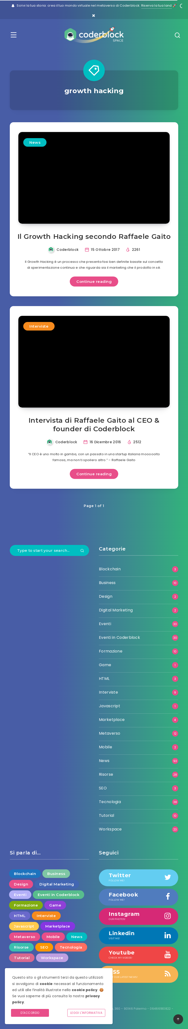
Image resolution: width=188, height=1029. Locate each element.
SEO (103, 788)
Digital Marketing (116, 610)
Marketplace (112, 719)
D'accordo (30, 1013)
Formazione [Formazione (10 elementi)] (26, 905)
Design (105, 596)
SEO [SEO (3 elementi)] (44, 947)
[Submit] (82, 551)
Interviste (38, 326)
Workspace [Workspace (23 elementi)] (52, 957)
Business (107, 583)
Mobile (105, 747)
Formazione (110, 651)
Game (105, 665)
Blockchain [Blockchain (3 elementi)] (25, 873)
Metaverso (109, 733)
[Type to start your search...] (49, 550)
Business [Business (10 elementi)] (56, 873)
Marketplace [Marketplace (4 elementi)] (57, 926)
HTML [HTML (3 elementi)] (19, 915)
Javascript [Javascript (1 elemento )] (24, 926)
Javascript (109, 706)
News (34, 142)
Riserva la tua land (156, 5)
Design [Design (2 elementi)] (21, 884)
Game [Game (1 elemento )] (55, 905)
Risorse (106, 774)
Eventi (105, 624)
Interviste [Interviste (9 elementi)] (46, 915)
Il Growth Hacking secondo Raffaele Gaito (94, 236)
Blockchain (110, 569)
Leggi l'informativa (86, 1013)
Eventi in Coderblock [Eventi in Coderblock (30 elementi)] (58, 894)
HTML (104, 678)
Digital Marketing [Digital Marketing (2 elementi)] (56, 884)
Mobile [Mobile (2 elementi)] (53, 936)
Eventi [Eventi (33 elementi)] (20, 894)
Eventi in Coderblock (119, 637)
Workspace (110, 829)
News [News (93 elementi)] (76, 936)
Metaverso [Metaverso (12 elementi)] (24, 936)
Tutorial (106, 815)
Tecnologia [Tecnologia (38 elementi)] (71, 947)
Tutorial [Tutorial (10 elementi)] (22, 957)
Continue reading (94, 281)
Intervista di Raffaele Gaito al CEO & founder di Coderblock (94, 424)
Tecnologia (110, 802)
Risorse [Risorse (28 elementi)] (21, 947)
